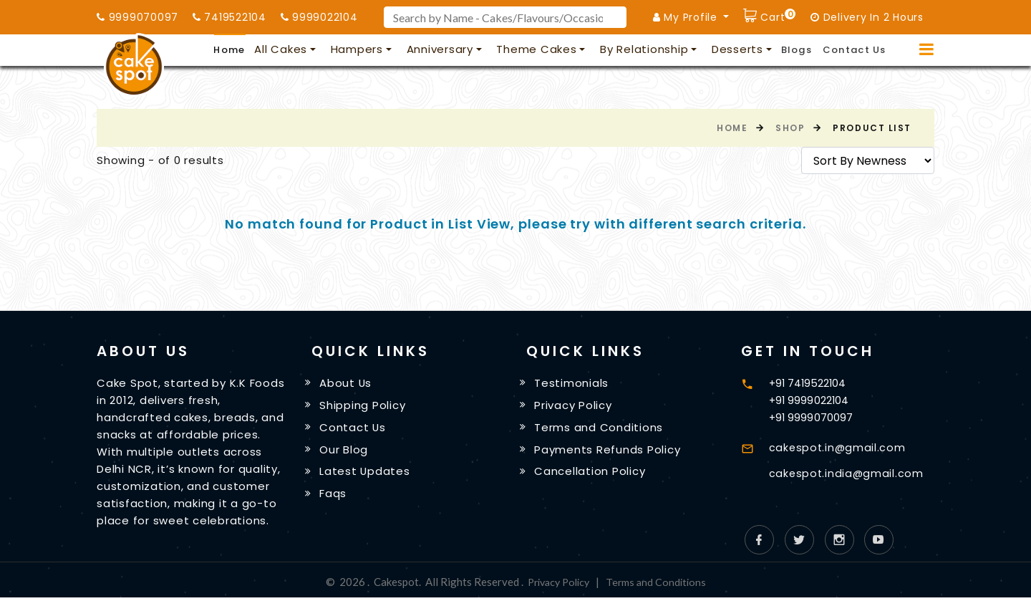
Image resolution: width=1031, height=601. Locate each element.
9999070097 (137, 17)
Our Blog (345, 451)
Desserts (737, 49)
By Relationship (644, 49)
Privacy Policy (575, 405)
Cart (776, 15)
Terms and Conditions (600, 428)
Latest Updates (367, 474)
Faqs (335, 497)
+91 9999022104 (810, 400)
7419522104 (229, 17)
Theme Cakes (536, 49)
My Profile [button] (687, 17)
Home (229, 50)
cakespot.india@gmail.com (847, 473)
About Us (347, 383)
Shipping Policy (364, 405)
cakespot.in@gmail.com (839, 447)
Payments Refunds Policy (609, 451)
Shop (790, 128)
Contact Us (854, 50)
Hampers (357, 49)
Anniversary (440, 49)
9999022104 (319, 17)
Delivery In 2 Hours (867, 17)
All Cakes (280, 49)
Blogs (797, 50)
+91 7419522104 (809, 382)
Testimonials (573, 383)
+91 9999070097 (811, 417)
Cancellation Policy (591, 474)
